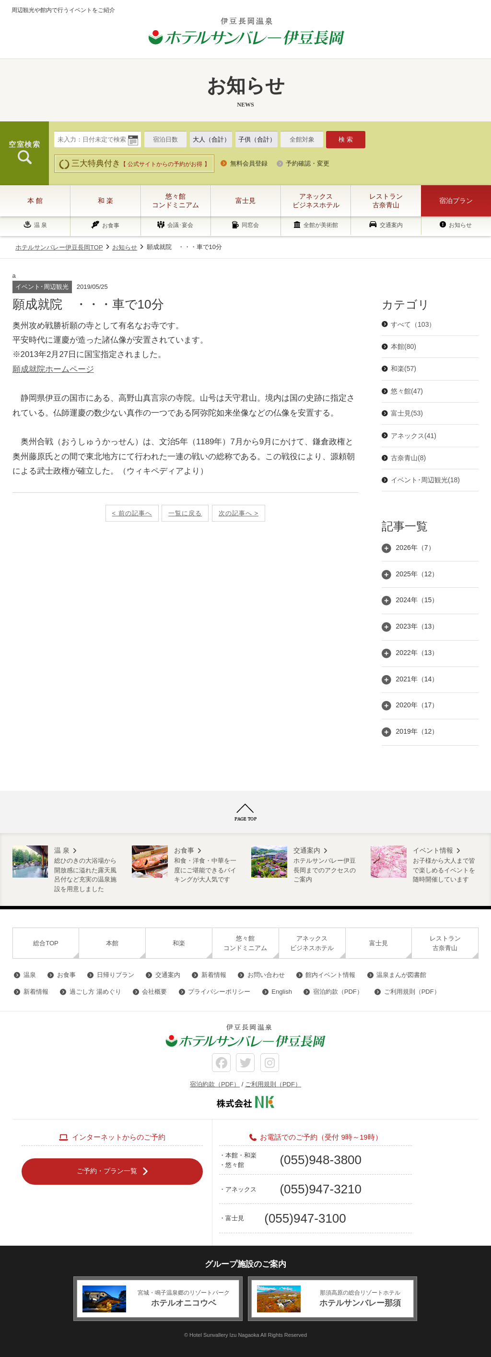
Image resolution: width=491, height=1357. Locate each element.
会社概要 (154, 991)
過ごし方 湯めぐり (95, 991)
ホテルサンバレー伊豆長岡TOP (59, 247)
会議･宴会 (180, 225)
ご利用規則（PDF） (412, 991)
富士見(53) (407, 413)
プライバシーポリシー (219, 991)
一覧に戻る (185, 513)
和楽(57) (403, 368)
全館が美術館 (321, 225)
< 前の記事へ (132, 513)
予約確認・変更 (307, 163)
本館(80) (403, 346)
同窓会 (250, 225)
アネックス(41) (413, 436)
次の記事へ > (238, 513)
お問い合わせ (266, 974)
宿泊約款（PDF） (338, 991)
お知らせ (460, 225)
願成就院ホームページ (53, 369)
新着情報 (213, 974)
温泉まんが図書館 (401, 974)
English (281, 991)
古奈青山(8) (408, 458)
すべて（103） (413, 324)
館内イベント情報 (330, 974)
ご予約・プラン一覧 (107, 1171)
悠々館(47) (407, 391)
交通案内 (391, 225)
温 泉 (40, 225)
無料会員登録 (249, 163)
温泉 (29, 974)
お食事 (110, 225)
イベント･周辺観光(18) (425, 480)
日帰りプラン (115, 974)
